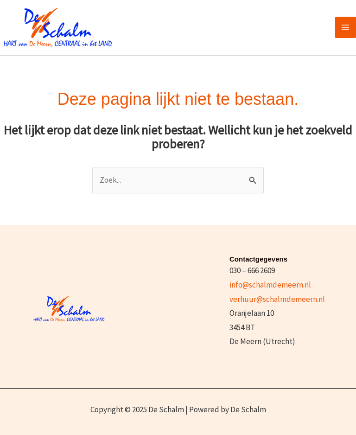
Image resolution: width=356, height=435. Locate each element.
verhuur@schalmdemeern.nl (277, 299)
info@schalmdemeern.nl (270, 285)
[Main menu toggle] (345, 27)
